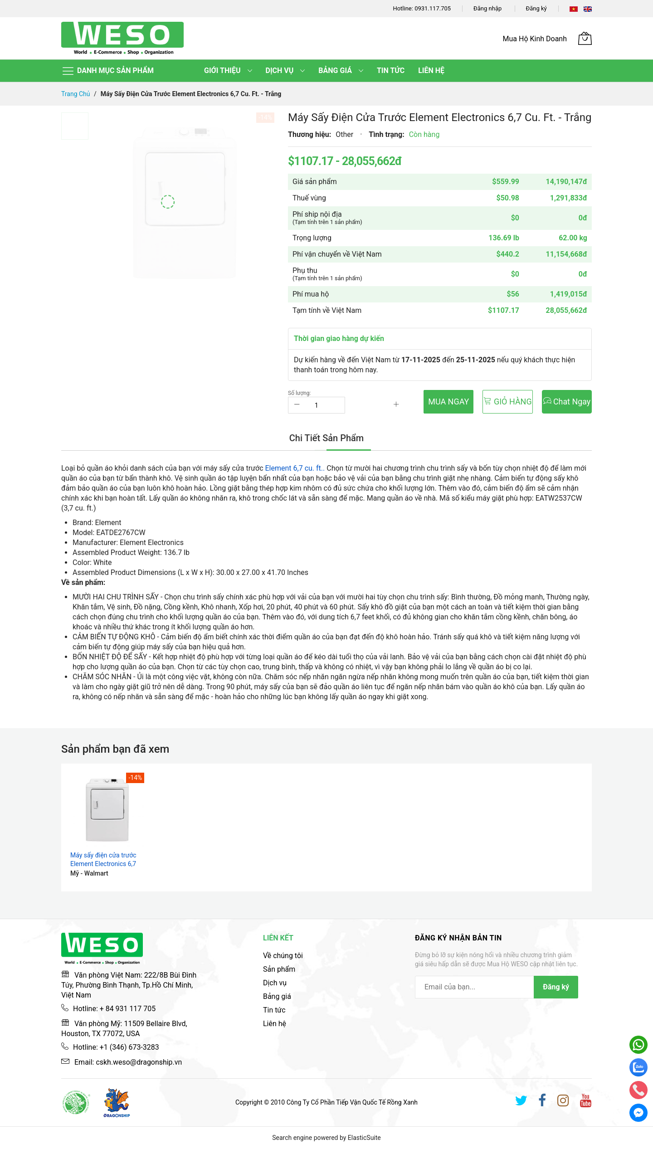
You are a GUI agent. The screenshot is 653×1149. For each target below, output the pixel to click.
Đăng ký (536, 8)
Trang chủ (75, 93)
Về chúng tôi (283, 955)
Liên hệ (274, 1023)
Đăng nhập (487, 8)
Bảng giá (277, 996)
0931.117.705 (432, 8)
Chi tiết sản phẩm (326, 438)
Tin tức (274, 1010)
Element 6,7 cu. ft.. (295, 468)
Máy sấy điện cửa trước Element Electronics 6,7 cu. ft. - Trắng (103, 864)
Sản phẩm (279, 969)
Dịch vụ (275, 983)
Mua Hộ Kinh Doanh (535, 38)
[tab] (326, 438)
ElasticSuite (364, 1137)
